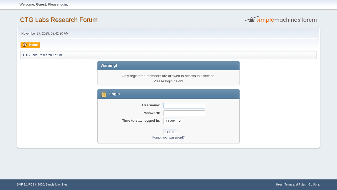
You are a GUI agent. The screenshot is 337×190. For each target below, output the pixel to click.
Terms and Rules (295, 184)
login (63, 4)
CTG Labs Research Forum (59, 19)
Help (279, 184)
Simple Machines (56, 184)
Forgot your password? (168, 137)
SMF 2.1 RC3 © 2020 (30, 184)
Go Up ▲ (314, 184)
